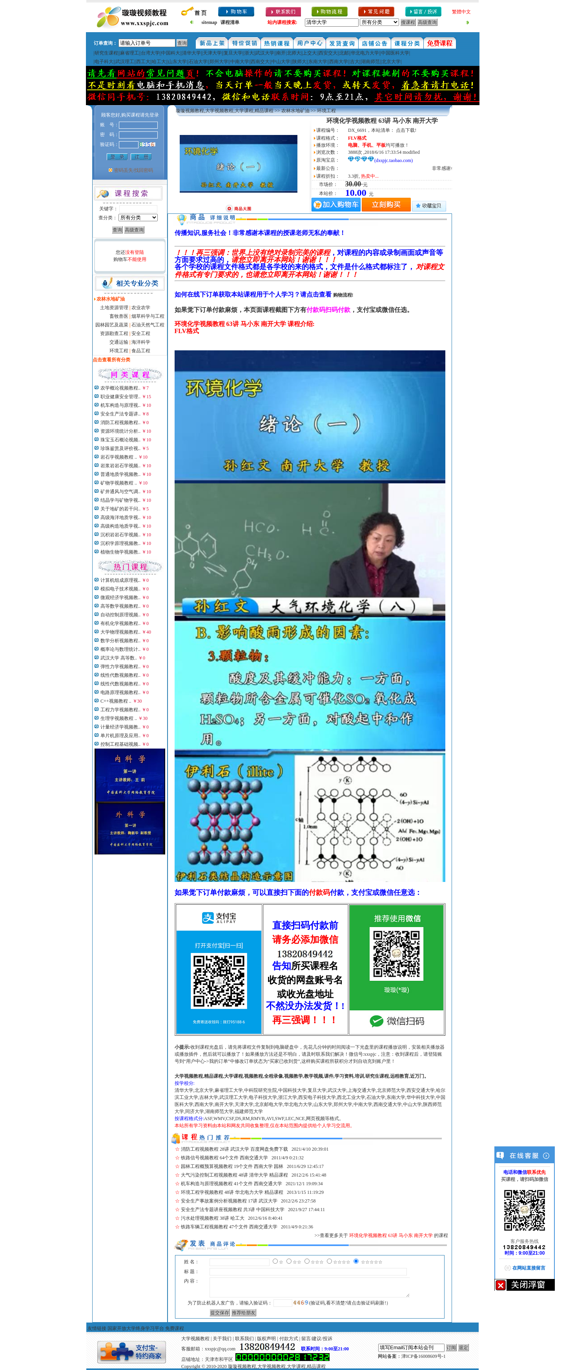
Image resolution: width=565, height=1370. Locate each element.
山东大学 (177, 61)
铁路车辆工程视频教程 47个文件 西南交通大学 (229, 1227)
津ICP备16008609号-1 (423, 1356)
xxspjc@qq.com (220, 1349)
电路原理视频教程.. (120, 692)
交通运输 (118, 342)
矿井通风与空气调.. (120, 491)
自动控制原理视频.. (120, 615)
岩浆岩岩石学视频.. (120, 465)
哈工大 (159, 61)
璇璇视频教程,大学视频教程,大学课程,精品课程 (224, 110)
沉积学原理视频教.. (120, 543)
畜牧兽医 (118, 316)
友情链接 (96, 1328)
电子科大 (104, 61)
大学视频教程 (195, 1338)
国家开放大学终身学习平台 (136, 1328)
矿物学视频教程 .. (118, 483)
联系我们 (244, 1338)
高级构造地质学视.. (120, 526)
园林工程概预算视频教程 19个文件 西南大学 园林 (232, 1166)
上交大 (310, 53)
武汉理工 (124, 61)
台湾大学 (150, 53)
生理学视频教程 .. (118, 718)
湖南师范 (370, 61)
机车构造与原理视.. (120, 405)
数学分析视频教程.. (120, 640)
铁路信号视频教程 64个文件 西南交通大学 (224, 1157)
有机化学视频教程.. (120, 623)
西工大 (143, 61)
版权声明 (266, 1338)
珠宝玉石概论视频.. (120, 440)
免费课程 (174, 1328)
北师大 (294, 53)
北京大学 (391, 61)
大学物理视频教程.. (120, 632)
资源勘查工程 (114, 333)
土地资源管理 (114, 307)
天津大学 (212, 53)
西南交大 (260, 61)
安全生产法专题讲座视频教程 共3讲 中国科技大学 (232, 1209)
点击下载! (406, 130)
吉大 (354, 61)
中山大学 (281, 61)
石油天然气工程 (147, 325)
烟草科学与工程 (147, 316)
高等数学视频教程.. (120, 606)
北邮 (344, 53)
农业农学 (140, 307)
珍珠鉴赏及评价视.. (120, 448)
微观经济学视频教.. (120, 597)
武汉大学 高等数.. (118, 658)
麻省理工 (129, 53)
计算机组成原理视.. (120, 580)
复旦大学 (233, 53)
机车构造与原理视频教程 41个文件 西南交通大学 (231, 1183)
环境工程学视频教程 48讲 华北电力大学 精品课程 (232, 1192)
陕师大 (299, 61)
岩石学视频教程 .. (118, 457)
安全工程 (140, 333)
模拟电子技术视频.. (120, 589)
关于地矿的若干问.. (120, 509)
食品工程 (140, 350)
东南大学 (317, 61)
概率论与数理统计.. (120, 649)
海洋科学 (140, 342)
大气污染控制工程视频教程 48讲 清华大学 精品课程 (234, 1175)
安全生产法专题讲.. (120, 414)
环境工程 (118, 350)
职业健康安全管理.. (120, 396)
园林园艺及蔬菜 (111, 325)
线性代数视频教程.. (120, 675)
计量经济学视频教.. (120, 727)
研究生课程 (106, 53)
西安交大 (328, 53)
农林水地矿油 (295, 110)
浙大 (249, 53)
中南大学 (239, 61)
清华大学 (191, 53)
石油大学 (198, 61)
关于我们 (222, 1338)
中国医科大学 (395, 53)
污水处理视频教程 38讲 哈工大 (212, 1218)
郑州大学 (219, 61)
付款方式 (288, 1338)
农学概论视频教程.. (120, 388)
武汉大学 (264, 53)
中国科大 (170, 53)
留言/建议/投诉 (316, 1338)
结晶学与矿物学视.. (120, 500)
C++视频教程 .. (115, 701)
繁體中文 (461, 12)
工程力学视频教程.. (120, 709)
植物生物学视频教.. (120, 552)
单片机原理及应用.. (120, 735)
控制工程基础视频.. (120, 744)
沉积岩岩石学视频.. (120, 534)
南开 (281, 53)
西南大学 (338, 61)
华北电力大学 (365, 53)
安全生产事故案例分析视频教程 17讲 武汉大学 (229, 1201)
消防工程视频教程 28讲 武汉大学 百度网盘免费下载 (234, 1149)
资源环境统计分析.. (120, 431)
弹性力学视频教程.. (120, 666)
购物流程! (343, 295)
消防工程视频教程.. (120, 422)
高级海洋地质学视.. (120, 517)
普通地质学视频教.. (120, 474)
